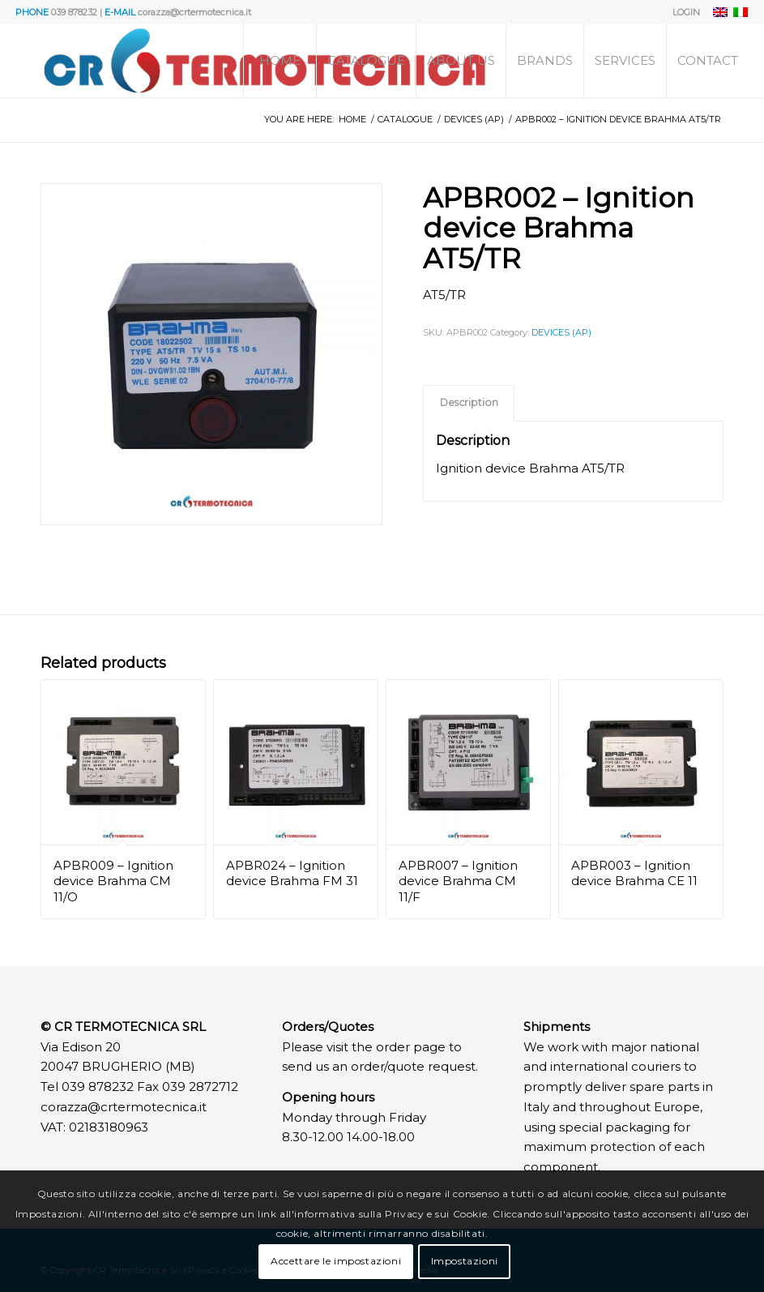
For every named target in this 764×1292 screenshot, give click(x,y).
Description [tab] (469, 402)
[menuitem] (682, 12)
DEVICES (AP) (561, 332)
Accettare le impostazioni (336, 1261)
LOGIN (686, 12)
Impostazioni (464, 1261)
